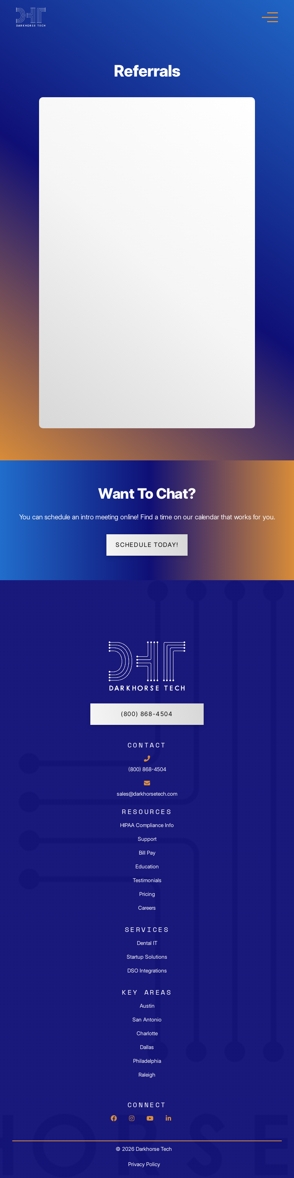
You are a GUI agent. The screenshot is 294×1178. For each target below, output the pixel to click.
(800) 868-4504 (147, 714)
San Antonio (147, 1019)
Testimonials (147, 880)
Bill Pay (147, 853)
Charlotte (147, 1033)
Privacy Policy (144, 1164)
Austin (147, 1006)
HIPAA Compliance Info (147, 825)
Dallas (147, 1047)
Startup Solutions (147, 957)
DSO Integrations (147, 971)
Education (147, 866)
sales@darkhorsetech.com (147, 794)
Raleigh (147, 1075)
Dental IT (147, 943)
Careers (147, 908)
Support (147, 839)
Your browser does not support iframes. (147, 262)
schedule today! (147, 544)
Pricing (147, 894)
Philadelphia (147, 1061)
